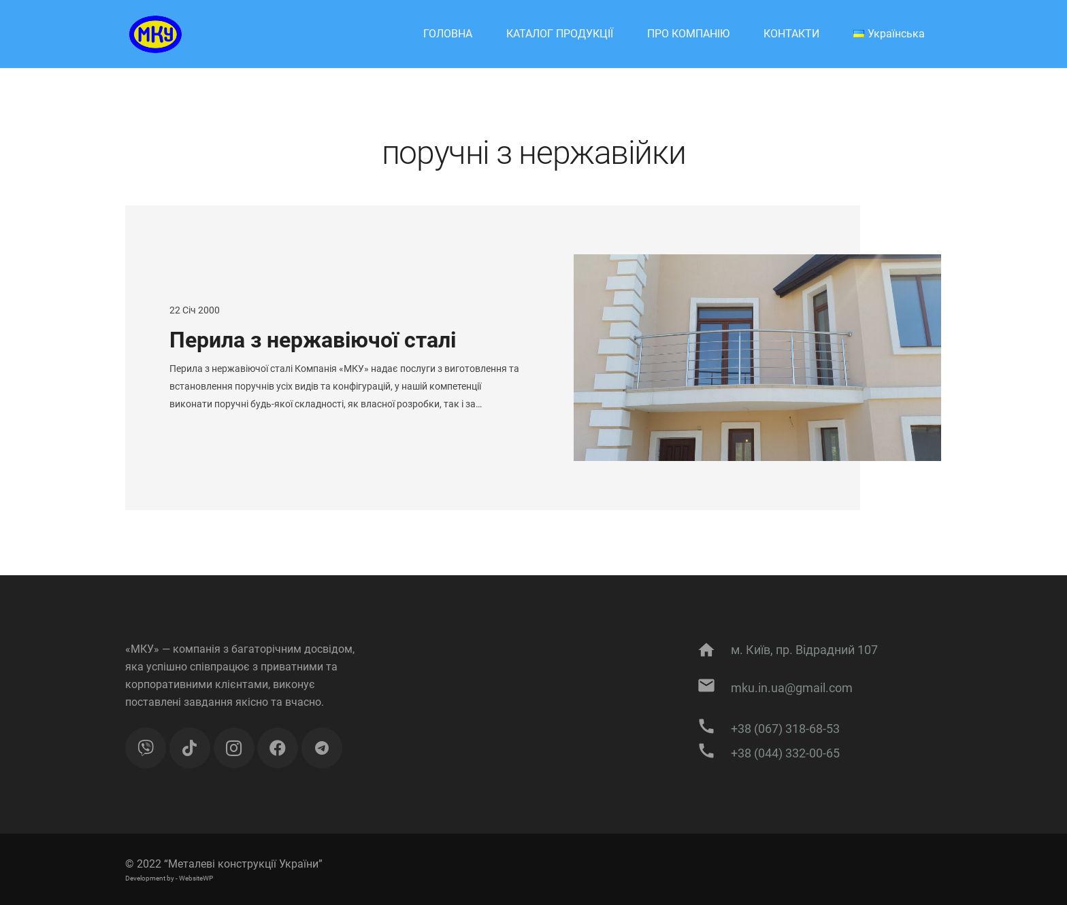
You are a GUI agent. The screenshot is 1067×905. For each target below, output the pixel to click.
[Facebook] (277, 748)
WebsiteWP (196, 878)
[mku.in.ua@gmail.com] (713, 688)
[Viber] (145, 748)
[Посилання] (153, 34)
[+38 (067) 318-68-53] (713, 729)
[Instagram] (234, 748)
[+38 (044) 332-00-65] (713, 753)
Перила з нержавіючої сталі (312, 340)
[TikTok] (189, 748)
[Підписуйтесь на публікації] (321, 748)
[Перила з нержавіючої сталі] (757, 357)
